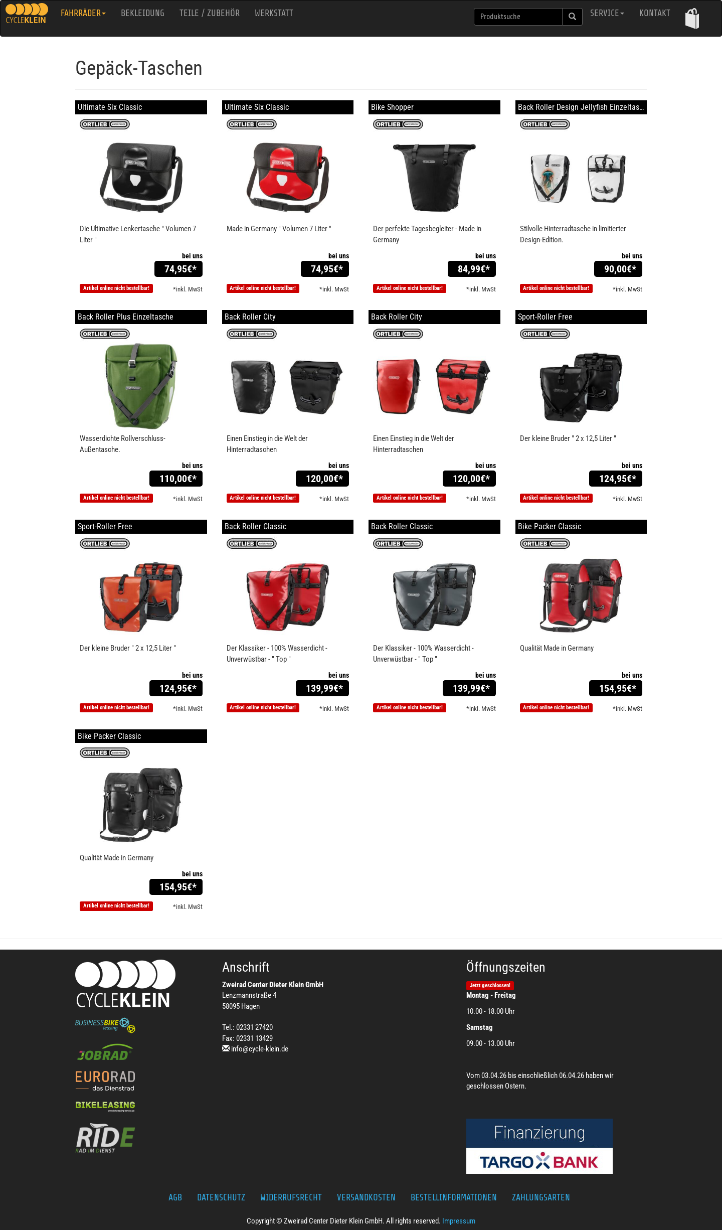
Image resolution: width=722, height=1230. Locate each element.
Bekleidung (142, 13)
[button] (692, 18)
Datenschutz (221, 1197)
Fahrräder (83, 13)
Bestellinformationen (454, 1197)
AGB (175, 1197)
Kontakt (654, 13)
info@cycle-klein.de (259, 1048)
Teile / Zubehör (209, 13)
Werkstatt (274, 13)
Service (607, 13)
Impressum (458, 1220)
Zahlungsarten (541, 1197)
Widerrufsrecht (291, 1197)
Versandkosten (366, 1197)
